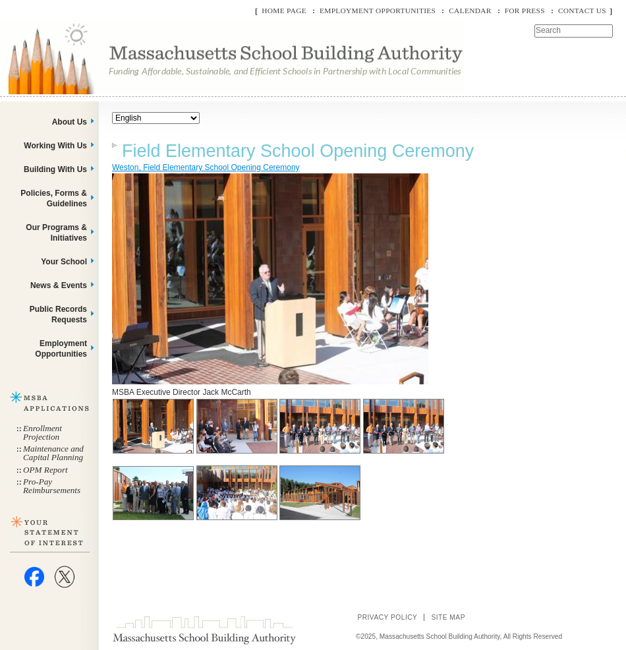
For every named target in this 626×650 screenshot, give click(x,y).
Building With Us (55, 169)
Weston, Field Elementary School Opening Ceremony (206, 167)
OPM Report (45, 469)
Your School (64, 261)
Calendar (470, 11)
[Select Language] (156, 118)
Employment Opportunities (378, 11)
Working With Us (55, 145)
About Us (69, 122)
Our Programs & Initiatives (56, 233)
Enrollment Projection (42, 432)
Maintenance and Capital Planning (53, 452)
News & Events (58, 285)
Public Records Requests (58, 314)
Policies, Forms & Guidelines (53, 198)
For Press (525, 11)
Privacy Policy (387, 617)
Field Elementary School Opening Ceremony (298, 151)
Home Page (284, 11)
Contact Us (582, 11)
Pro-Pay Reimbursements (51, 485)
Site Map (448, 617)
